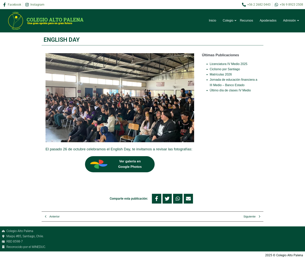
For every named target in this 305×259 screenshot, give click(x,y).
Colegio (229, 20)
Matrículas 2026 (221, 74)
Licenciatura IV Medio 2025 (228, 64)
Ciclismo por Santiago (225, 69)
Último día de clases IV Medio (230, 90)
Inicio (212, 20)
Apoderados (268, 20)
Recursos (246, 20)
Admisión (290, 20)
